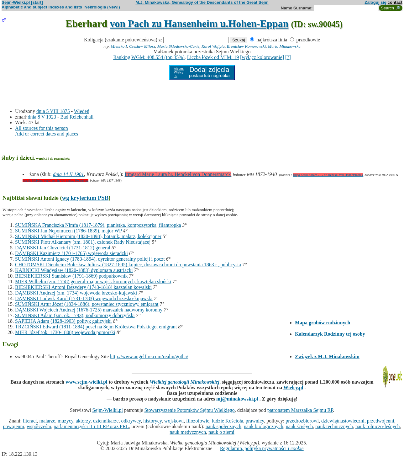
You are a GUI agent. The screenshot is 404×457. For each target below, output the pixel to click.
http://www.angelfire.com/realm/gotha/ (149, 356)
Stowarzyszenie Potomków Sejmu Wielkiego (189, 410)
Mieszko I (119, 46)
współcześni (39, 426)
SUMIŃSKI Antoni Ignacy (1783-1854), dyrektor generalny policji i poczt (90, 259)
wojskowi (174, 420)
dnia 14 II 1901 (68, 174)
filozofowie (197, 420)
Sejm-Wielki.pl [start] (22, 2)
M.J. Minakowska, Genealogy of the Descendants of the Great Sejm (201, 2)
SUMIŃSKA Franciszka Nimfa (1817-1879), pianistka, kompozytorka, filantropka (98, 225)
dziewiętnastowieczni (343, 420)
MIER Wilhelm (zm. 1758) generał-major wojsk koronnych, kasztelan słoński (93, 281)
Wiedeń (81, 111)
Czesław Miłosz (142, 46)
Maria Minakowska (284, 46)
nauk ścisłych (299, 426)
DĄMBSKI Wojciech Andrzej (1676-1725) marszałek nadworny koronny (88, 309)
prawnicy (255, 420)
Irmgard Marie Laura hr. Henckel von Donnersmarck (178, 174)
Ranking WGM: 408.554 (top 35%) (149, 57)
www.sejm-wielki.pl (86, 382)
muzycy (65, 420)
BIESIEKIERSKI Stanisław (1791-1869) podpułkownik (71, 276)
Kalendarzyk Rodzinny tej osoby (330, 334)
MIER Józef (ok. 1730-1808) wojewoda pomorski (65, 332)
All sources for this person (41, 128)
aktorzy (83, 420)
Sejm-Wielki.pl (107, 410)
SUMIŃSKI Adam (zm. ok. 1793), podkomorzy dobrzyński (75, 315)
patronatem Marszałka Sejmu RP (300, 410)
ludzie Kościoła (227, 420)
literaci (30, 420)
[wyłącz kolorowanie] (262, 57)
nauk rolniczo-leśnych (377, 426)
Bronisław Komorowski (246, 46)
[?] (288, 57)
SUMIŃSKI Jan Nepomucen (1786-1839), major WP (68, 230)
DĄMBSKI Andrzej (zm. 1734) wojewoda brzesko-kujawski (76, 292)
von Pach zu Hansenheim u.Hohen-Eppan (199, 23)
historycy (152, 420)
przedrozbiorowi (302, 420)
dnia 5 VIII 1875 (53, 111)
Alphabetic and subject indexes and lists (42, 7)
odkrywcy (131, 420)
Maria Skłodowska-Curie (178, 46)
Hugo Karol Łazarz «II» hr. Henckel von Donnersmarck (328, 175)
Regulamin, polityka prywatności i (262, 448)
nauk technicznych (334, 426)
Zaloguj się (375, 2)
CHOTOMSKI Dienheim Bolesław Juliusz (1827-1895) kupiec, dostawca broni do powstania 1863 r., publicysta (128, 264)
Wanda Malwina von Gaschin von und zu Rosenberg (55, 180)
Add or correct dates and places (46, 133)
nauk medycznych (188, 432)
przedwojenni (380, 420)
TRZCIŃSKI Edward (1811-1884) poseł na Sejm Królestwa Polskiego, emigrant (96, 326)
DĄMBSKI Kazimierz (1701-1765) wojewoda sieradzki (71, 253)
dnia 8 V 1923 (42, 117)
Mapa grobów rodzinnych (322, 322)
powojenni (13, 426)
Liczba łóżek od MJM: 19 (213, 57)
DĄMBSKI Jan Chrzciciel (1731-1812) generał (62, 247)
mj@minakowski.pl (237, 398)
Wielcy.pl (293, 387)
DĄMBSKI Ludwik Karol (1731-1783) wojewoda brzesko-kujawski (84, 298)
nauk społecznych (223, 426)
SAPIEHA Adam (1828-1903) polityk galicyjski (63, 321)
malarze (47, 420)
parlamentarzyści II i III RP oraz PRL (91, 426)
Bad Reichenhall (76, 117)
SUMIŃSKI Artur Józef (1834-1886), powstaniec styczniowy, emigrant (87, 304)
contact (395, 2)
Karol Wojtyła (213, 46)
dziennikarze (106, 420)
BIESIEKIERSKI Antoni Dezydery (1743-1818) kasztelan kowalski (83, 287)
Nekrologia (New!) (102, 7)
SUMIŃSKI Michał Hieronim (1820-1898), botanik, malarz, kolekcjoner (88, 236)
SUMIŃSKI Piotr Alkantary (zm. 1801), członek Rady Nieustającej (82, 242)
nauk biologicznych (263, 426)
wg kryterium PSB (85, 197)
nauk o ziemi (221, 432)
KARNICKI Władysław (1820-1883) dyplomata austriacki (74, 270)
